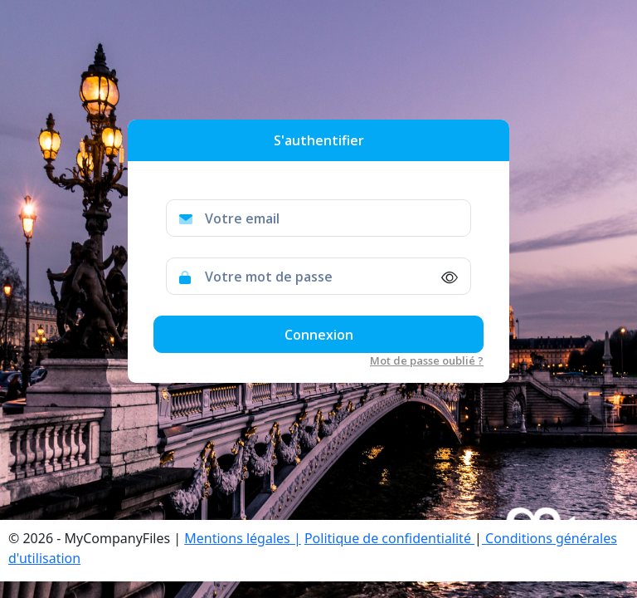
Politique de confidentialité (389, 538)
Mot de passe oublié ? (427, 360)
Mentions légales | (242, 538)
